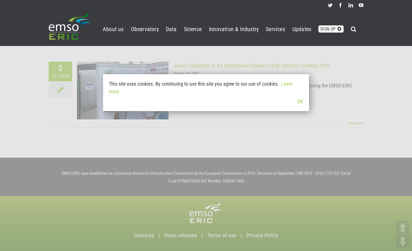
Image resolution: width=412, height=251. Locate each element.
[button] (353, 28)
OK (300, 102)
